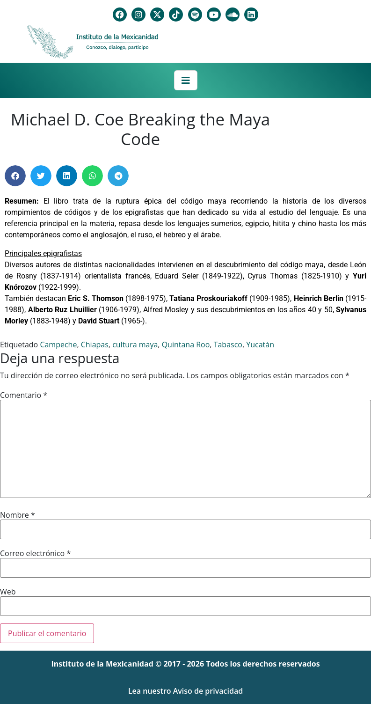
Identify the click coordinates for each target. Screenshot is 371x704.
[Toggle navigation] (185, 80)
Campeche (58, 344)
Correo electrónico (35, 553)
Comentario (23, 395)
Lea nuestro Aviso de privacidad (185, 691)
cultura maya (135, 344)
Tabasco (228, 344)
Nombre (17, 515)
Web (8, 591)
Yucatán (260, 344)
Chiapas (95, 344)
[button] (15, 175)
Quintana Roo (186, 344)
